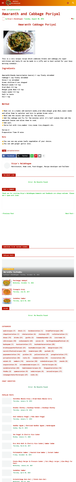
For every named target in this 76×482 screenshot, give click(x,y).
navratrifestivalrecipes (14, 351)
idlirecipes (9, 341)
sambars (18, 361)
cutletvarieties (59, 334)
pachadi (49, 351)
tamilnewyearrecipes (31, 368)
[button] (2, 3)
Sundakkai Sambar (19, 298)
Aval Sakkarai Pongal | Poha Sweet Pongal (29, 417)
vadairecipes (37, 371)
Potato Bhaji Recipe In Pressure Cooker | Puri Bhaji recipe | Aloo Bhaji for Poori (42, 462)
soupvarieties (10, 365)
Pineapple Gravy (19, 289)
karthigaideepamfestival (58, 341)
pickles (27, 355)
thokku (7, 371)
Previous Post (8, 213)
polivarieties (41, 355)
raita (26, 358)
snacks (63, 361)
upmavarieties (21, 371)
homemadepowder (44, 338)
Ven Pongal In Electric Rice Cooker (26, 434)
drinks (18, 338)
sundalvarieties (11, 368)
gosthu (30, 338)
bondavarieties (35, 331)
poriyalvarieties (13, 10)
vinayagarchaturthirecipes (15, 375)
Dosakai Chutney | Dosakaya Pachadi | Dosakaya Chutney (34, 408)
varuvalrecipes (54, 371)
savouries (31, 361)
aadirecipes (9, 331)
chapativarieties (11, 334)
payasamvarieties (11, 355)
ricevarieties (58, 358)
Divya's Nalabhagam (21, 163)
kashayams (8, 344)
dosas (7, 338)
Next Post (69, 213)
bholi (21, 331)
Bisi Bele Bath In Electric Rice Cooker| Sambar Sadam (33, 443)
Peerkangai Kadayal (20, 280)
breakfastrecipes (54, 331)
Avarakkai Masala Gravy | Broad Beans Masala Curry (32, 399)
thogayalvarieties (53, 368)
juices (40, 341)
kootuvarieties (24, 344)
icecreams (60, 338)
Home (4, 10)
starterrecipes (49, 365)
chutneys (44, 334)
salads (7, 361)
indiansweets (26, 341)
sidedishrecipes (48, 361)
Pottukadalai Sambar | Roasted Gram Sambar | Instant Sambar (36, 452)
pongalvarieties (59, 355)
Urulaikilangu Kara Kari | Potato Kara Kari (29, 479)
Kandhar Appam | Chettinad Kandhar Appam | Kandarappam (34, 426)
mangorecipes (55, 348)
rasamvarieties (40, 358)
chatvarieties (29, 334)
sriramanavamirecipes (29, 365)
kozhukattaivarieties (45, 344)
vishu (34, 375)
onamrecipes (35, 351)
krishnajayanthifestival (14, 348)
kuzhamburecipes (37, 348)
